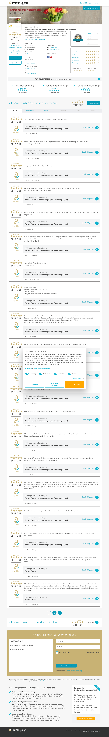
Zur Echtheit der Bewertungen (15, 52)
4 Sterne (89, 36)
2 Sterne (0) (78, 111)
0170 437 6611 (31, 64)
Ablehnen (34, 384)
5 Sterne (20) (30, 111)
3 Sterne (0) (62, 111)
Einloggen (96, 3)
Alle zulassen (74, 384)
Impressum (28, 368)
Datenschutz (91, 730)
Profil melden (42, 681)
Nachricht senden (66, 666)
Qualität (74, 51)
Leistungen (75, 57)
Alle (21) (14, 110)
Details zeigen (77, 378)
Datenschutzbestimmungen (41, 368)
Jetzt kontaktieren (91, 8)
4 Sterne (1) (45, 111)
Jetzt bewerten (15, 58)
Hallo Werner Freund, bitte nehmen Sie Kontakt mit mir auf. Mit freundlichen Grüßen (31, 655)
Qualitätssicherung (82, 730)
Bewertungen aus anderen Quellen (15, 46)
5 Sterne (89, 33)
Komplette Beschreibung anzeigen (35, 39)
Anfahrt (29, 54)
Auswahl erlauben (54, 384)
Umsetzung (75, 60)
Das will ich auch (85, 3)
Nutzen (74, 54)
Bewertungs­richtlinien (71, 730)
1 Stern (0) (94, 111)
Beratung (74, 63)
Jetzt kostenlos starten (85, 719)
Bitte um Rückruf (64, 653)
